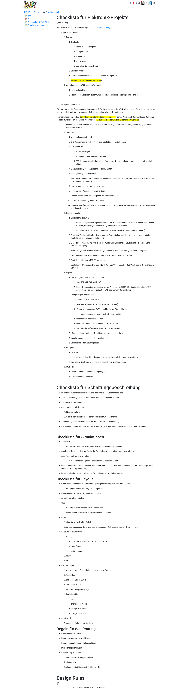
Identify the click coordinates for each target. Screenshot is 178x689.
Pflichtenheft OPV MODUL (39, 22)
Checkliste (32, 19)
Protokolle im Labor (36, 25)
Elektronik (37, 12)
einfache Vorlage (104, 27)
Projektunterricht (53, 12)
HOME (27, 12)
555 (29, 16)
